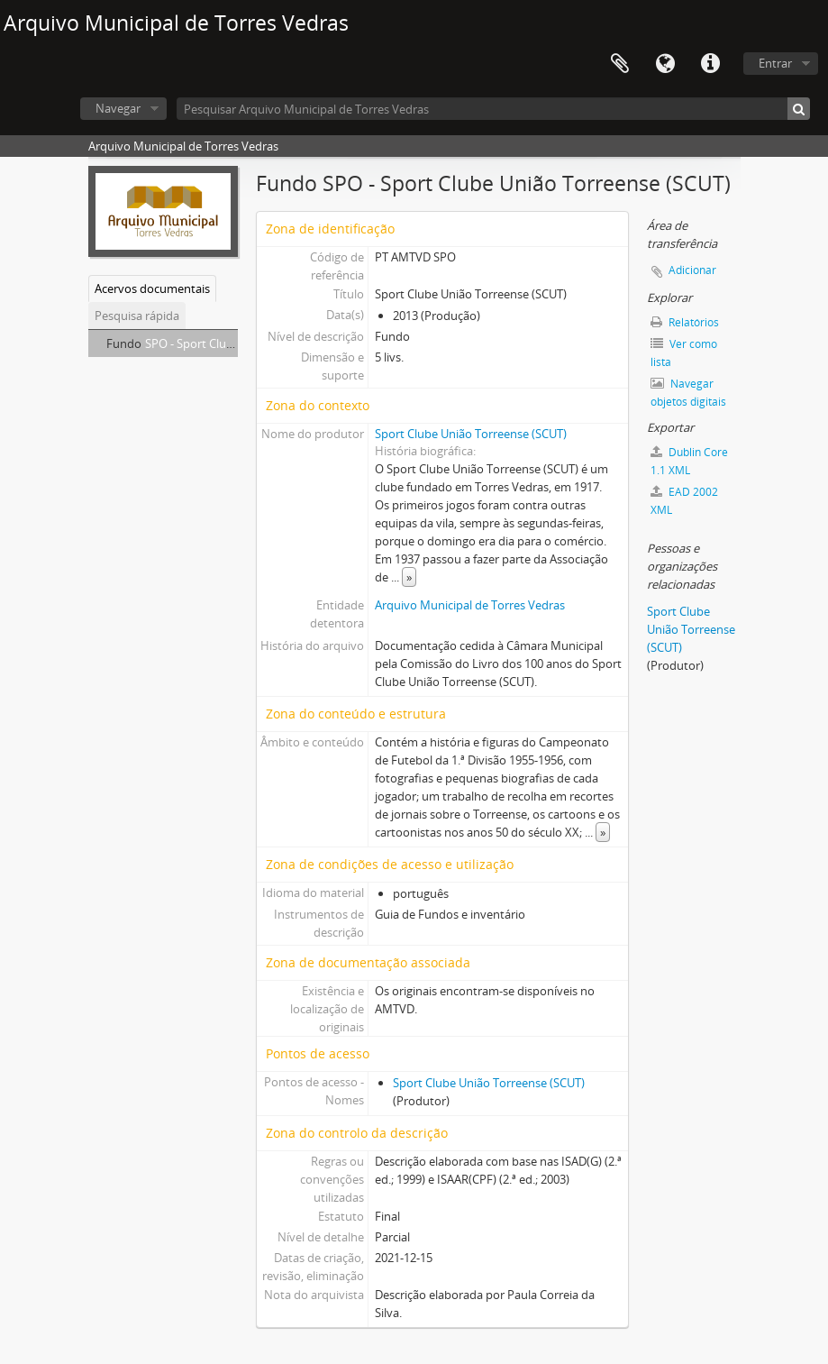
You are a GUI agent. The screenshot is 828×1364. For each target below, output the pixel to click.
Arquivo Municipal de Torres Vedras (470, 605)
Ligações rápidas (709, 64)
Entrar (775, 63)
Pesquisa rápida (137, 315)
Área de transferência (619, 64)
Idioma (664, 64)
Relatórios (685, 322)
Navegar (118, 108)
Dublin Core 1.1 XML (689, 461)
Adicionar (692, 270)
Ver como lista (684, 353)
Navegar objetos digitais (688, 392)
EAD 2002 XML (684, 500)
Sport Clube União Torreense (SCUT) (471, 434)
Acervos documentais (152, 288)
